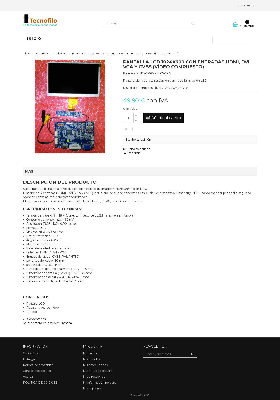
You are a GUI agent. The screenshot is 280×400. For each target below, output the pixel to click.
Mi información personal (100, 382)
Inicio (34, 39)
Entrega (29, 359)
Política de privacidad (38, 365)
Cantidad (130, 108)
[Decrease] (135, 120)
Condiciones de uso (37, 371)
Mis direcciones (94, 376)
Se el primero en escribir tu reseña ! (48, 323)
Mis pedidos (91, 359)
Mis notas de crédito (97, 371)
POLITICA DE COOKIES (40, 382)
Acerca (28, 376)
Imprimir (131, 153)
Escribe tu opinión (138, 139)
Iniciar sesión (246, 5)
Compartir (132, 129)
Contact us (31, 353)
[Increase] (135, 115)
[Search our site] (146, 23)
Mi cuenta (90, 353)
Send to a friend (136, 149)
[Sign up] (193, 354)
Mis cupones (92, 388)
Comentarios (36, 319)
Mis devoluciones (95, 365)
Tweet (126, 129)
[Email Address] (166, 354)
